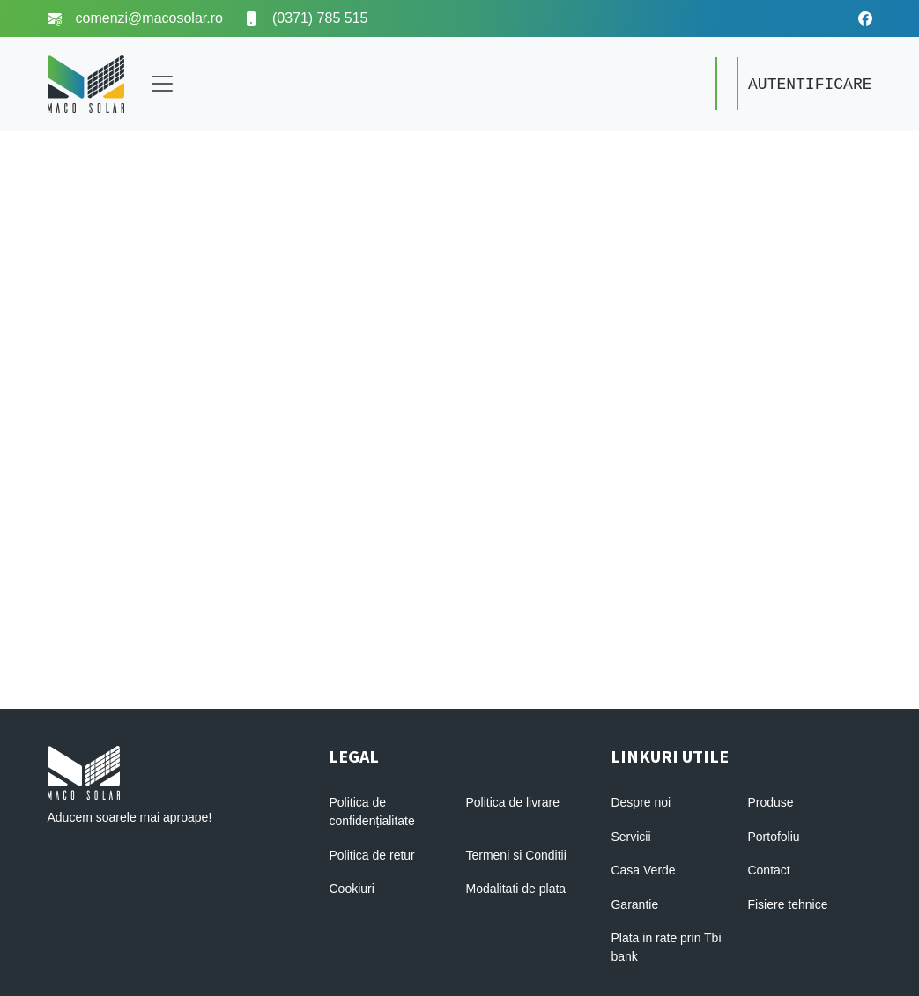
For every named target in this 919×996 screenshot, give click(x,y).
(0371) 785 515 (306, 18)
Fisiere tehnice (787, 904)
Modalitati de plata (515, 889)
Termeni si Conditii (515, 855)
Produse (770, 802)
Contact (768, 870)
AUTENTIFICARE (809, 84)
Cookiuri (351, 889)
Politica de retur (371, 855)
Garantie (634, 904)
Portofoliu (773, 837)
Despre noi (641, 802)
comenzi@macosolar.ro (135, 18)
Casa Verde (643, 870)
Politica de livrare (512, 802)
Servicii (630, 837)
